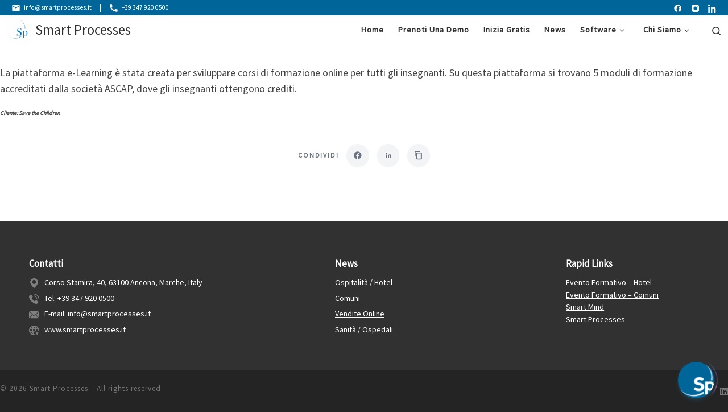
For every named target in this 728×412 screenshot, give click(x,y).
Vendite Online (359, 312)
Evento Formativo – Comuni (612, 292)
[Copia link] (419, 156)
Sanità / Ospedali (364, 328)
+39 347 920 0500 (140, 8)
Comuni (347, 296)
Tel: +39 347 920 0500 (79, 296)
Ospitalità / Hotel (363, 280)
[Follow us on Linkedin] (724, 390)
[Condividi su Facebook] (357, 156)
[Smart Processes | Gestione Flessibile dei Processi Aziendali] (18, 29)
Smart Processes (595, 317)
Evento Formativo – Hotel (609, 280)
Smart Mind (585, 305)
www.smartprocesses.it (85, 328)
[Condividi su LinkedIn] (388, 156)
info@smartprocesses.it (51, 8)
